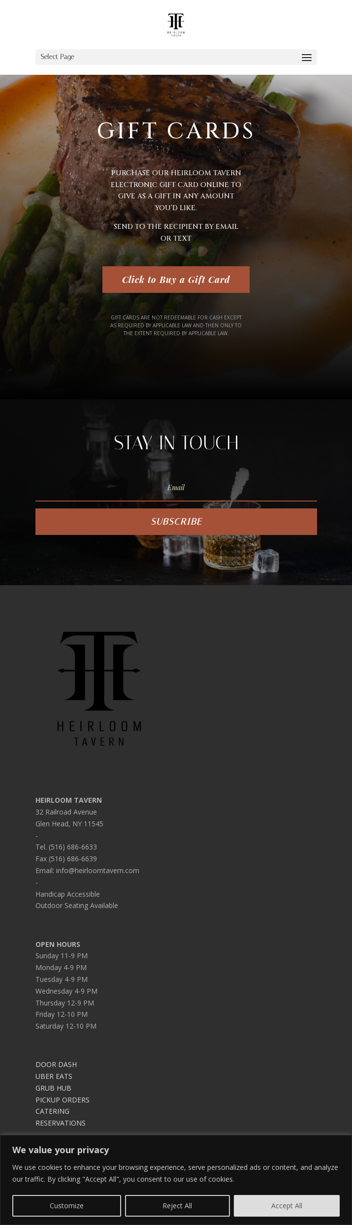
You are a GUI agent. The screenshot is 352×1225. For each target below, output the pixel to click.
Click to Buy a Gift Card (176, 279)
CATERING (52, 1111)
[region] (176, 1180)
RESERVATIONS (60, 1123)
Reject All (177, 1205)
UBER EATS (53, 1076)
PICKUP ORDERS (62, 1099)
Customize (67, 1205)
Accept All (286, 1205)
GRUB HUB (53, 1088)
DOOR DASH (56, 1064)
